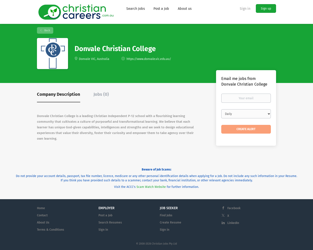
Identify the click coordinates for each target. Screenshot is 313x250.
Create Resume (170, 222)
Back (47, 30)
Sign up (266, 8)
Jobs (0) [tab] (101, 94)
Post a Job (105, 215)
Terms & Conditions (50, 230)
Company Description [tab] (58, 94)
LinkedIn (233, 223)
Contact (42, 215)
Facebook (233, 208)
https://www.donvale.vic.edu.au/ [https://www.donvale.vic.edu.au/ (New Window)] (149, 59)
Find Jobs (166, 215)
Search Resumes (110, 222)
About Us (43, 222)
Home (41, 208)
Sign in (245, 9)
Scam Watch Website (151, 187)
